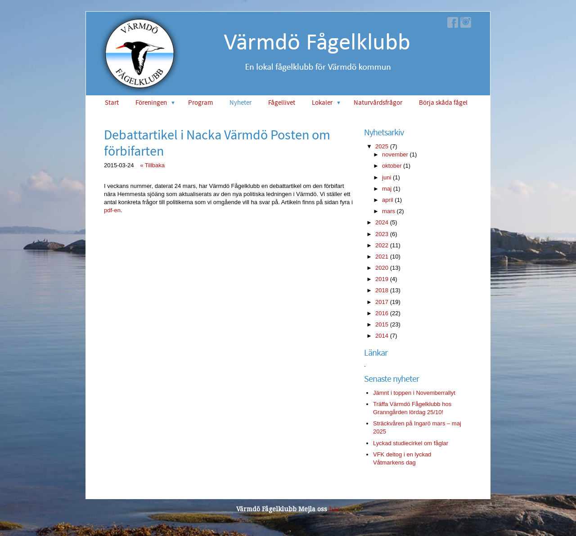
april (387, 200)
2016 (381, 313)
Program (200, 102)
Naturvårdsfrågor (378, 102)
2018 (381, 290)
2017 (381, 302)
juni (386, 177)
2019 (381, 279)
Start (112, 102)
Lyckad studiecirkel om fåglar (410, 443)
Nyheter (241, 102)
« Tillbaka (152, 165)
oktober (391, 165)
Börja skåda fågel (443, 102)
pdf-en (112, 210)
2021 (381, 256)
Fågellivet (281, 102)
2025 (381, 146)
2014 (381, 335)
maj (387, 188)
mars (388, 211)
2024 (381, 222)
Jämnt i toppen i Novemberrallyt (414, 392)
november (395, 154)
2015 (381, 324)
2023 (381, 234)
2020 (381, 267)
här (334, 509)
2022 (381, 245)
